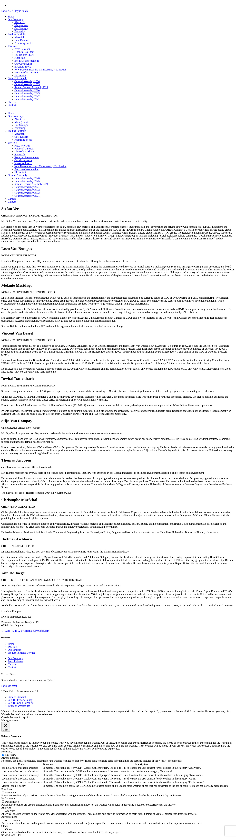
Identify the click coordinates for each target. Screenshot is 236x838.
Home (11, 16)
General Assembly (17, 78)
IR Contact (20, 75)
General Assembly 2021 (27, 99)
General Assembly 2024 (27, 90)
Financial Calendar (24, 51)
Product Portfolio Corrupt (21, 652)
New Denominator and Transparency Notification (40, 69)
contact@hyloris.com (36, 630)
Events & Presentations (26, 60)
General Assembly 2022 (27, 96)
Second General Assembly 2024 (31, 87)
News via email (9, 685)
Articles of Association (26, 72)
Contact (12, 105)
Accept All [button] (24, 717)
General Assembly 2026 (27, 81)
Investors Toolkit (23, 66)
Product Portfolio (17, 34)
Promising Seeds (23, 43)
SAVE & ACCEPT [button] (11, 835)
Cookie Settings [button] (9, 717)
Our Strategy (21, 28)
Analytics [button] (6, 807)
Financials (19, 57)
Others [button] (4, 826)
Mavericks (20, 37)
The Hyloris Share (24, 54)
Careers (12, 102)
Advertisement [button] (9, 816)
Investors (13, 46)
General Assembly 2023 (27, 93)
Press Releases (22, 49)
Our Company (15, 19)
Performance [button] (8, 798)
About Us (19, 22)
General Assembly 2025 (27, 84)
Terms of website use (19, 705)
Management (21, 25)
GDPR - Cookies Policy (20, 702)
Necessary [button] (6, 751)
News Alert (7, 11)
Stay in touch (21, 11)
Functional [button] (6, 789)
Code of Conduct (17, 697)
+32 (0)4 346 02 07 (12, 630)
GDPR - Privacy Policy (20, 700)
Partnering (19, 31)
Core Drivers (21, 40)
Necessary (10, 754)
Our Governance (23, 63)
